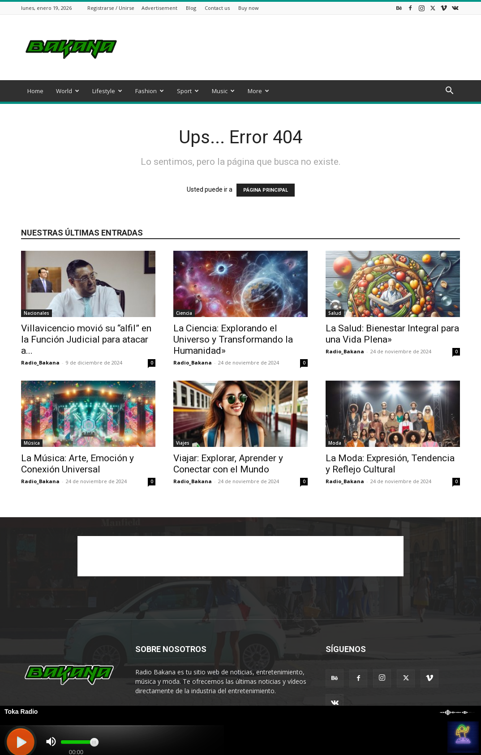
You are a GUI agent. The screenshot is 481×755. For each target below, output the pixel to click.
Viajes (182, 443)
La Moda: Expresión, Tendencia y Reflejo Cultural (390, 464)
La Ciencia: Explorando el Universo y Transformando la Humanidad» (233, 339)
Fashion (149, 91)
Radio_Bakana (40, 362)
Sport (188, 91)
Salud (334, 313)
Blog (191, 7)
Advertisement (159, 7)
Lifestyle (107, 91)
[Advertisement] (297, 47)
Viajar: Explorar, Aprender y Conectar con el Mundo (228, 464)
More (258, 91)
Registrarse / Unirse (110, 7)
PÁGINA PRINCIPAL (265, 190)
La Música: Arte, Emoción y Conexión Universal (77, 464)
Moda (334, 443)
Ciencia (184, 313)
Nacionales (36, 313)
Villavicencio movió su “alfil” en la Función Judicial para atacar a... (86, 339)
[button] (449, 91)
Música (32, 443)
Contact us (217, 7)
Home (35, 91)
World (67, 91)
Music (223, 91)
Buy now (248, 7)
